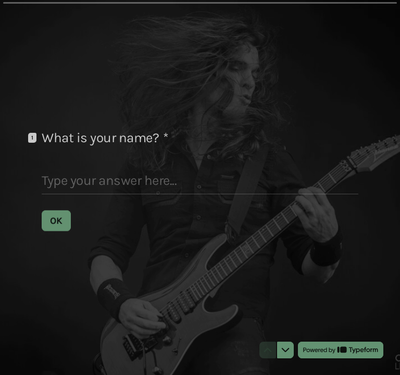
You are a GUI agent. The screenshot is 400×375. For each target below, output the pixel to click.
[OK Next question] (56, 220)
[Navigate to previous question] (267, 350)
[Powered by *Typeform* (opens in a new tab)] (340, 350)
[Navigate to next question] (285, 350)
